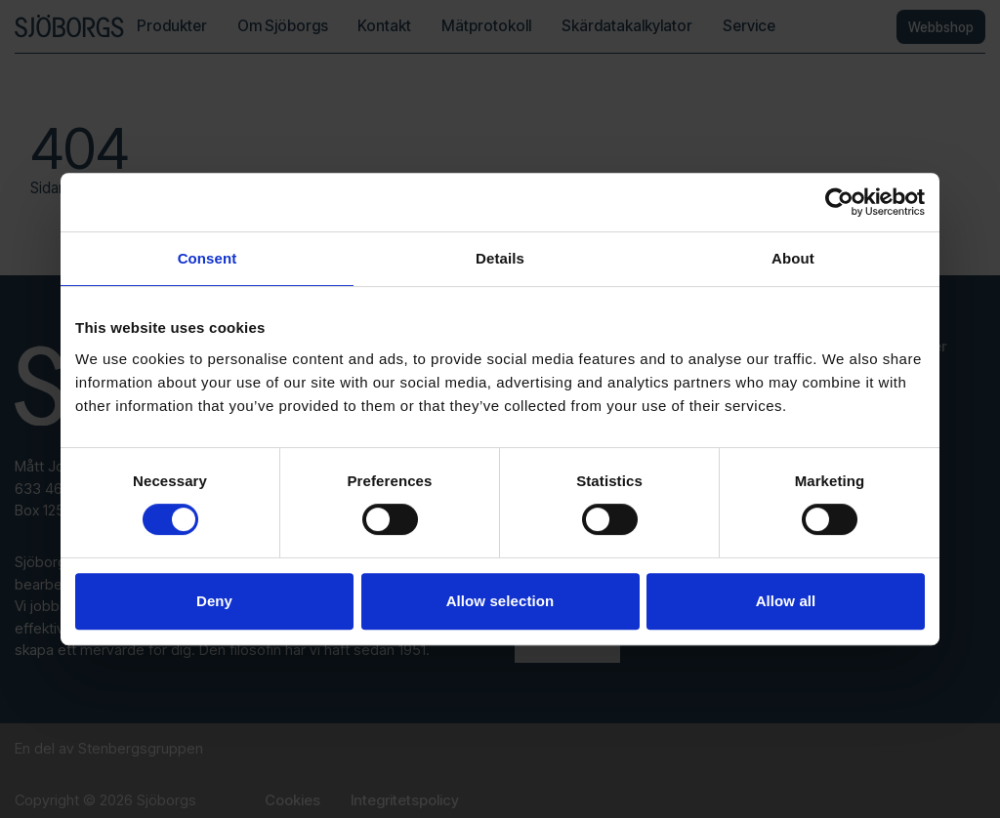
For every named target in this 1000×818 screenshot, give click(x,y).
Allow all (786, 601)
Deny (214, 601)
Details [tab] (500, 258)
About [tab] (792, 258)
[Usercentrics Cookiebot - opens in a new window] (839, 202)
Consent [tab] (207, 258)
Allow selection (500, 601)
